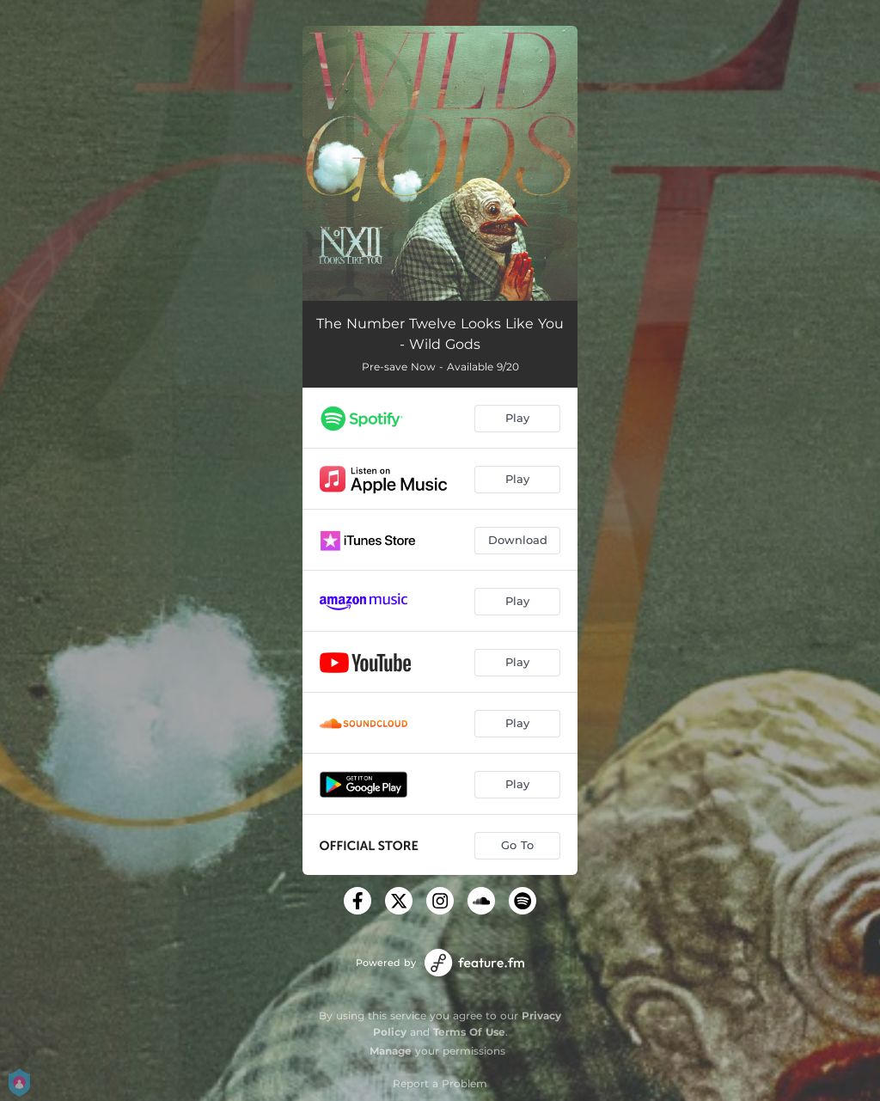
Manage (391, 1050)
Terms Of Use (469, 1031)
